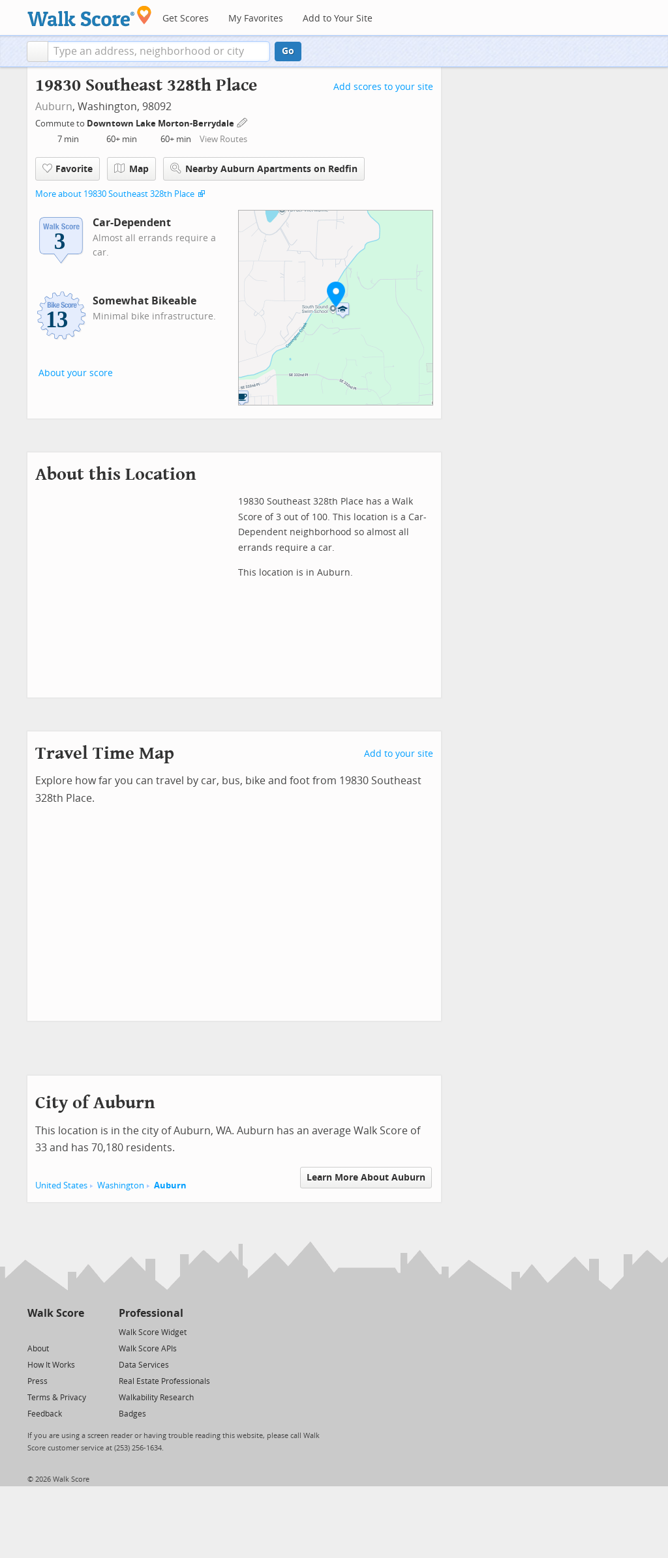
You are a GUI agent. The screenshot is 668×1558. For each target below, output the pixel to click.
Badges (132, 1413)
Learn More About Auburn (366, 1177)
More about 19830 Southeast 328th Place (114, 194)
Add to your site (398, 753)
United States (61, 1185)
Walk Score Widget (153, 1332)
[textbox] (159, 51)
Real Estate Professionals (164, 1381)
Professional (151, 1313)
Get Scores (185, 18)
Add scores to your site (383, 87)
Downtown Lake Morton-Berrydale (161, 123)
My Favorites (255, 18)
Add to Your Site (337, 18)
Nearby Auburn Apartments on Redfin (263, 168)
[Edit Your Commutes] (242, 121)
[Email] (75, 1331)
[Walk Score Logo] (89, 16)
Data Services (144, 1365)
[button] (37, 51)
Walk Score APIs (148, 1348)
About (38, 1348)
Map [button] (131, 169)
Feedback (44, 1413)
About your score (75, 373)
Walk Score (55, 1313)
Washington (120, 1185)
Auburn (53, 106)
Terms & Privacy (56, 1397)
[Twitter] (34, 1331)
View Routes (223, 139)
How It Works (51, 1365)
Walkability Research (156, 1397)
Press (37, 1381)
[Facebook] (55, 1331)
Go (288, 51)
